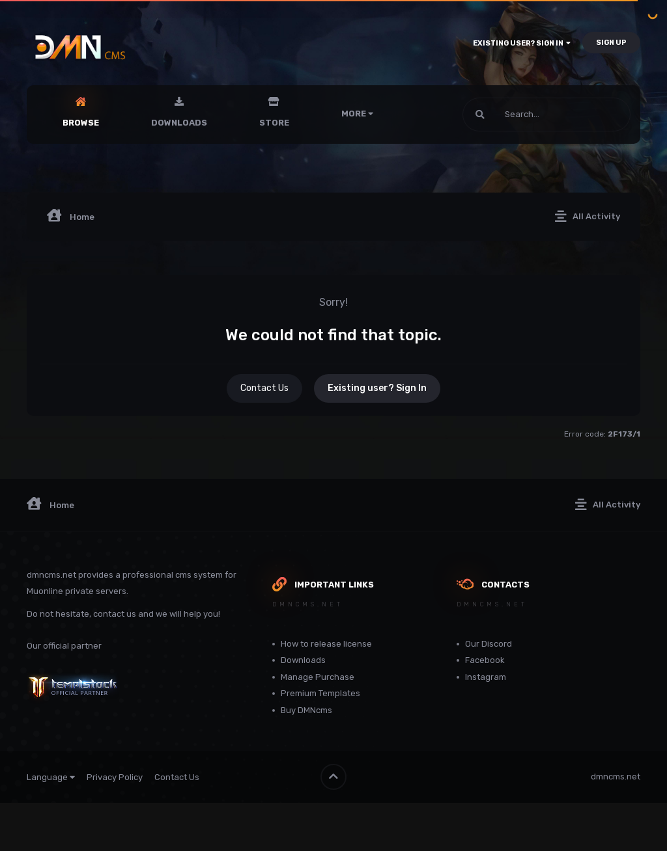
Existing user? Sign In (522, 43)
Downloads (179, 123)
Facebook (485, 660)
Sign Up (611, 42)
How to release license (326, 644)
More (357, 113)
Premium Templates (320, 693)
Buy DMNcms (306, 710)
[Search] (511, 114)
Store (274, 123)
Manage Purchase (317, 677)
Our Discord (488, 644)
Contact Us (264, 388)
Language (51, 777)
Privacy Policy (115, 777)
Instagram (485, 677)
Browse (81, 123)
